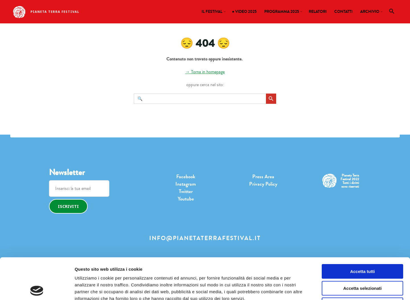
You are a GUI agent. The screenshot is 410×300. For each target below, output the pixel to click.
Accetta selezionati (362, 247)
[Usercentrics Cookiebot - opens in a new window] (37, 289)
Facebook (185, 176)
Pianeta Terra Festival (54, 11)
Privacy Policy (263, 184)
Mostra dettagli (286, 288)
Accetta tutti (362, 230)
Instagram (185, 184)
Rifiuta (362, 263)
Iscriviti (68, 206)
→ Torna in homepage (205, 72)
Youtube (186, 198)
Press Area (263, 176)
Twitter (186, 191)
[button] (392, 12)
